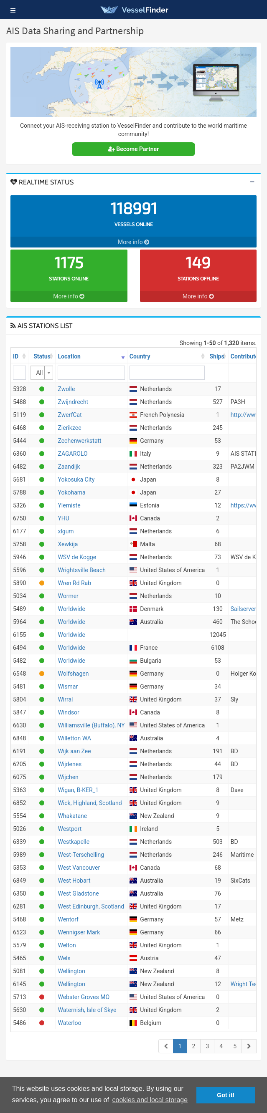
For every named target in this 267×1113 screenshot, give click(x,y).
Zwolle (66, 389)
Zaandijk (69, 466)
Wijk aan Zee (74, 751)
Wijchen (68, 777)
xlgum (66, 531)
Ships (216, 356)
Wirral (65, 699)
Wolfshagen (73, 673)
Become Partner (133, 149)
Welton (67, 945)
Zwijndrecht (73, 402)
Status (42, 356)
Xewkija (68, 544)
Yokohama (71, 492)
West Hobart (74, 880)
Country (140, 356)
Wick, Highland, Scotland (90, 803)
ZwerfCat (69, 414)
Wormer (68, 596)
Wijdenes (69, 764)
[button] (13, 10)
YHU (63, 518)
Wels (64, 958)
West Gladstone (78, 893)
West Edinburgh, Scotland (91, 906)
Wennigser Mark (79, 932)
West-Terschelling (81, 854)
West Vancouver (79, 867)
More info (133, 242)
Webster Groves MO (83, 997)
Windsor (68, 712)
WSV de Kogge (77, 557)
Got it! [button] (225, 1095)
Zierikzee (69, 427)
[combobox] (42, 373)
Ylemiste (69, 505)
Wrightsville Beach (82, 570)
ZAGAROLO (72, 453)
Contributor (246, 356)
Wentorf (68, 919)
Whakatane (72, 816)
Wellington (71, 971)
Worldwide (71, 609)
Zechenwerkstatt (79, 440)
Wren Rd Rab (74, 583)
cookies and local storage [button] (150, 1099)
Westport (69, 828)
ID (15, 356)
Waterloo (69, 1023)
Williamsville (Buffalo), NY (91, 725)
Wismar (68, 686)
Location (69, 356)
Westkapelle (73, 841)
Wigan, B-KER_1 (78, 790)
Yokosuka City (76, 479)
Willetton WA (74, 738)
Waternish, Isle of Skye (87, 1010)
